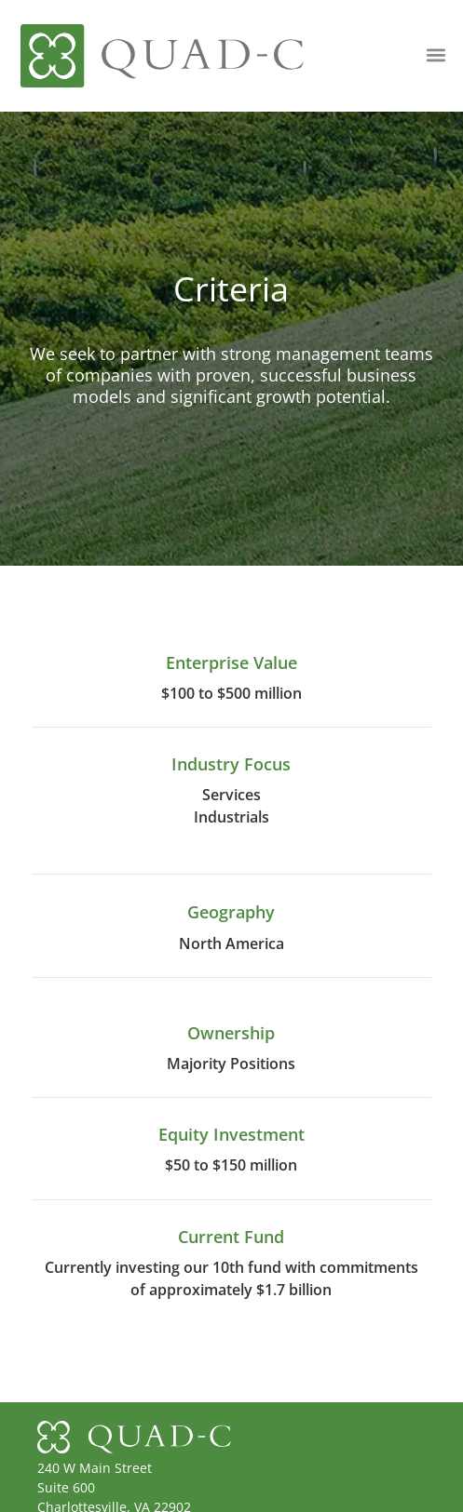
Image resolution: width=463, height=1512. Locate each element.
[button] (436, 54)
